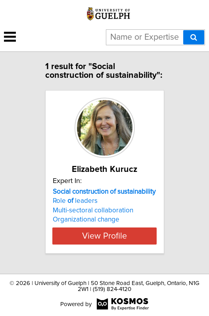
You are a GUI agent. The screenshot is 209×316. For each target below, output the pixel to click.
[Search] (193, 37)
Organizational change (86, 219)
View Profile (104, 235)
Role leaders (75, 200)
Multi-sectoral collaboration (93, 210)
